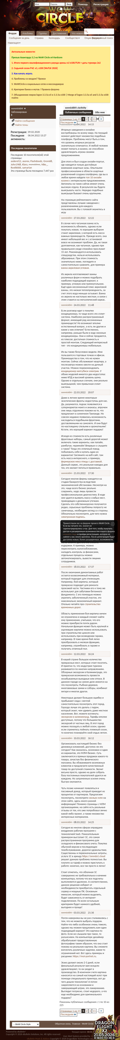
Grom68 (47, 161)
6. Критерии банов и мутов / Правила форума (35, 89)
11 (94, 119)
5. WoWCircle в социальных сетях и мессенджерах (38, 84)
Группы (43, 33)
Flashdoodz (36, 161)
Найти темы (20, 125)
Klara (25, 164)
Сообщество (71, 38)
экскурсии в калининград (75, 716)
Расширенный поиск (102, 38)
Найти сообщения (23, 120)
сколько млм (96, 797)
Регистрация (100, 4)
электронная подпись (73, 516)
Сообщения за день (19, 38)
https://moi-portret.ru (84, 956)
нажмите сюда (70, 534)
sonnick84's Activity (75, 107)
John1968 (16, 164)
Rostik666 (16, 167)
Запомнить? (67, 9)
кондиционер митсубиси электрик (80, 371)
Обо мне (100, 112)
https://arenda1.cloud (93, 856)
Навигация (13, 43)
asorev (25, 161)
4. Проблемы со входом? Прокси (29, 78)
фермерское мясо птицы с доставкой (81, 461)
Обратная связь (63, 1023)
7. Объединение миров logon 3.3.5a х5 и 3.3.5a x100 (38, 94)
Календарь (54, 38)
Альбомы (28, 33)
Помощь (83, 4)
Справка (39, 38)
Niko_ (44, 164)
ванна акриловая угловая (75, 267)
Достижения (59, 33)
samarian (27, 167)
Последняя (68, 122)
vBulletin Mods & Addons (38, 1038)
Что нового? (78, 33)
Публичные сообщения (78, 112)
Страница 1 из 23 (71, 119)
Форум (12, 33)
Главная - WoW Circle (82, 1023)
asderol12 (16, 161)
